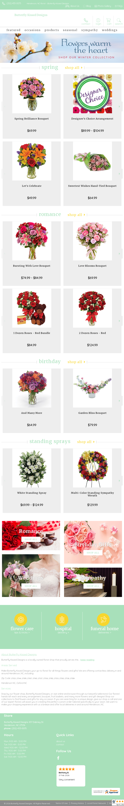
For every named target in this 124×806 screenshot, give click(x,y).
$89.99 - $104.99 (92, 131)
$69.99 (31, 131)
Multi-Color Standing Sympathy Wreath (92, 494)
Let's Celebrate (32, 185)
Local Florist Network (96, 803)
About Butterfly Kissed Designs (19, 654)
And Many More (31, 412)
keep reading (87, 659)
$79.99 (92, 425)
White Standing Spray (31, 492)
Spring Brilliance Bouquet (32, 118)
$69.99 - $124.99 (31, 505)
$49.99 (31, 198)
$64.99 (92, 198)
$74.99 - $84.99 (31, 278)
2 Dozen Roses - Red (92, 333)
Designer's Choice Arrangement (92, 118)
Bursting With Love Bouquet (31, 265)
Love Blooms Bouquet (92, 265)
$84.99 (31, 345)
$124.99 (92, 345)
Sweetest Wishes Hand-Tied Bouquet (92, 185)
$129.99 (92, 505)
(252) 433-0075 (14, 3)
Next (120, 107)
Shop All (72, 68)
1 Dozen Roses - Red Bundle (31, 333)
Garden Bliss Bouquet (92, 412)
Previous (4, 107)
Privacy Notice (77, 803)
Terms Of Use (62, 803)
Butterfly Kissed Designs (31, 15)
